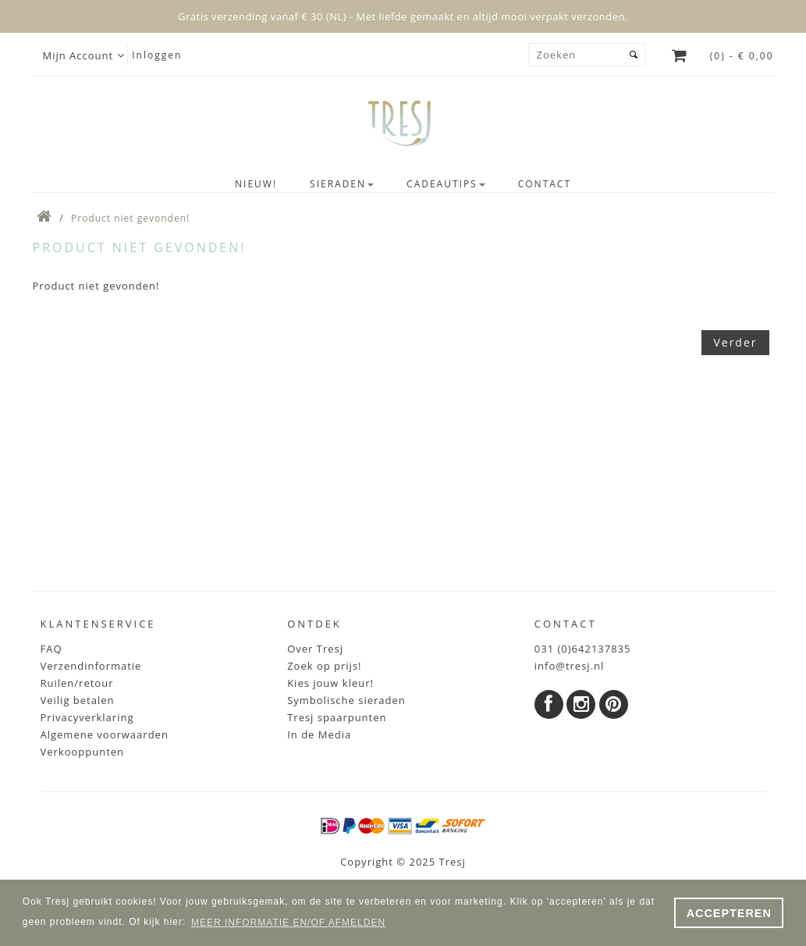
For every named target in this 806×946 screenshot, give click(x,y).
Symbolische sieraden (346, 700)
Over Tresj (315, 649)
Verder (735, 342)
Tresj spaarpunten (336, 717)
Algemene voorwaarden (105, 734)
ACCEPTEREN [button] (729, 913)
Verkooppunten (83, 752)
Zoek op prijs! (324, 666)
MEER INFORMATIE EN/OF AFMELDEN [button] (288, 922)
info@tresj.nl (569, 666)
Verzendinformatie (91, 666)
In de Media (319, 734)
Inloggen (157, 55)
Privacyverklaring (87, 717)
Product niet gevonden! (130, 218)
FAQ (51, 649)
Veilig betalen (78, 700)
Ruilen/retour (77, 683)
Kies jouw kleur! (330, 683)
